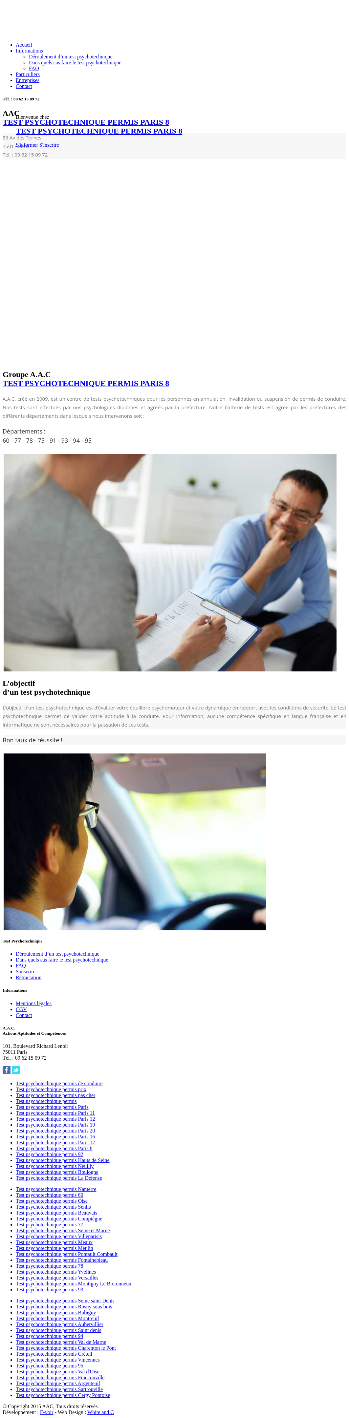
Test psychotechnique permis (46, 1101)
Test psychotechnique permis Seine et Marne (63, 1230)
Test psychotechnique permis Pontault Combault (67, 1254)
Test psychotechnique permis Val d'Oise (57, 1371)
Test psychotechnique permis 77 (49, 1224)
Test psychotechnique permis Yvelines (56, 1272)
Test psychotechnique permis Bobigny (56, 1312)
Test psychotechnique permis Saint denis (58, 1330)
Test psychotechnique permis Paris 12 (55, 1119)
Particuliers (28, 74)
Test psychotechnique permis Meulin (54, 1248)
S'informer (27, 145)
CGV (21, 1009)
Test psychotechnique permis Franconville (60, 1377)
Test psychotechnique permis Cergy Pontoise (63, 1395)
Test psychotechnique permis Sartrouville (59, 1389)
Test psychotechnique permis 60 (49, 1195)
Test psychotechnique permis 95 (49, 1365)
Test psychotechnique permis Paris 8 (54, 1148)
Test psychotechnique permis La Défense (59, 1178)
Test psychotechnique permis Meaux (54, 1242)
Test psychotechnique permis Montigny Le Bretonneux (73, 1283)
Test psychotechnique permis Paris (52, 1107)
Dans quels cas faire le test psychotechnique (75, 62)
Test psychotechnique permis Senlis (53, 1207)
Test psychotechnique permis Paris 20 (55, 1130)
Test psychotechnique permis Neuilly (55, 1166)
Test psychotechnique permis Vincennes (58, 1360)
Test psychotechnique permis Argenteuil (58, 1383)
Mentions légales (34, 1003)
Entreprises (27, 80)
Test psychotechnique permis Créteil (54, 1354)
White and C (100, 1412)
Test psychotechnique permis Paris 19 (55, 1125)
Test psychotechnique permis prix (51, 1089)
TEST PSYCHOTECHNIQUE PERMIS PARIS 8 (99, 131)
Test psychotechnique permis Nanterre (56, 1189)
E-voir (47, 1412)
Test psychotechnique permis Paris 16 (55, 1136)
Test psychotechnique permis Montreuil (57, 1318)
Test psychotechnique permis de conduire (59, 1083)
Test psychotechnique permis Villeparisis (59, 1236)
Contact (24, 86)
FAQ (34, 68)
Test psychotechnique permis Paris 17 (55, 1142)
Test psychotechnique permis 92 (49, 1154)
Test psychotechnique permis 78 (49, 1266)
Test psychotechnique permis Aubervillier (59, 1324)
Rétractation (28, 977)
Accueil (24, 45)
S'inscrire (49, 145)
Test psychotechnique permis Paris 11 (55, 1113)
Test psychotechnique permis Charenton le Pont (66, 1348)
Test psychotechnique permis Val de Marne (61, 1342)
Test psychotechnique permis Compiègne (59, 1218)
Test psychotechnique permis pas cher (55, 1095)
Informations (29, 50)
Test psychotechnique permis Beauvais (56, 1213)
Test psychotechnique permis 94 (49, 1336)
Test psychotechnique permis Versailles (57, 1277)
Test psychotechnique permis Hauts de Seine (62, 1160)
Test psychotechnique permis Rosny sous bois (64, 1306)
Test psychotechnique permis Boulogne (57, 1172)
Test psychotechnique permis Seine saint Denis (65, 1300)
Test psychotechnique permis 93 (49, 1289)
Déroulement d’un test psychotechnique (71, 56)
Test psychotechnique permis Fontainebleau (62, 1260)
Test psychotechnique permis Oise (52, 1201)
